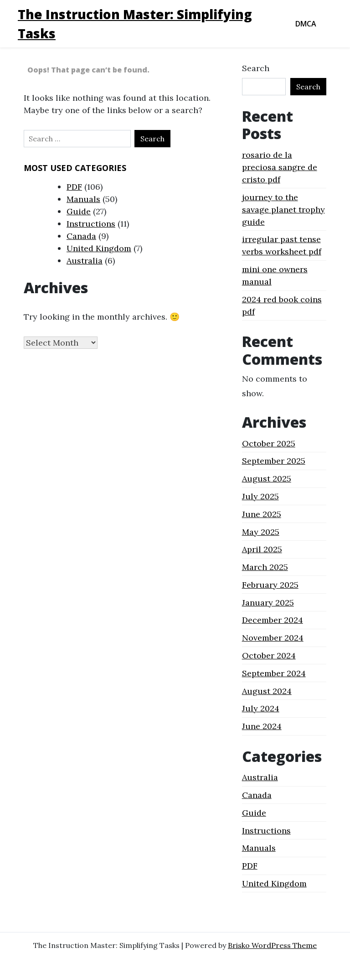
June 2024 (262, 726)
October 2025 (268, 443)
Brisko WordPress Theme (272, 945)
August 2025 (266, 478)
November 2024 (273, 637)
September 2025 (273, 461)
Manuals (83, 199)
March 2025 (265, 567)
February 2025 (270, 585)
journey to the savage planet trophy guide (283, 209)
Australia (85, 260)
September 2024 (274, 673)
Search (255, 68)
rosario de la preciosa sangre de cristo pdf (279, 167)
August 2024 (267, 691)
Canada (81, 236)
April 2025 (262, 549)
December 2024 (272, 620)
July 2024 (260, 708)
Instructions (91, 223)
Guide (79, 211)
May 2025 (260, 532)
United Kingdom (99, 248)
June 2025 (261, 514)
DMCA (305, 24)
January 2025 (268, 602)
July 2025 (260, 496)
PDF (74, 186)
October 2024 (269, 655)
